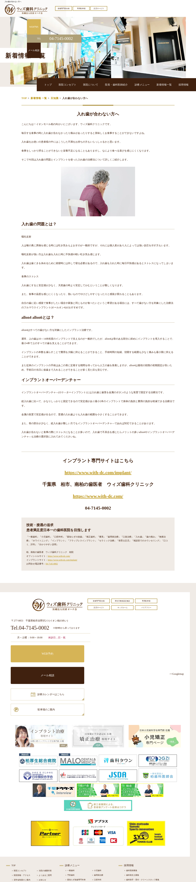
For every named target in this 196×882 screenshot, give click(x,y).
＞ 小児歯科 (96, 828)
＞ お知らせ (41, 837)
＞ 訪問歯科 (96, 860)
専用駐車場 (81, 8)
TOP (24, 98)
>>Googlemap (177, 674)
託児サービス (99, 8)
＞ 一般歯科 (70, 828)
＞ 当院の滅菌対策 (44, 828)
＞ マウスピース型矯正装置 (103, 856)
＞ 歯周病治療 (97, 832)
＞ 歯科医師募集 (130, 828)
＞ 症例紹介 (41, 846)
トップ (77, 84)
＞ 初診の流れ (17, 851)
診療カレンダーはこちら (33, 663)
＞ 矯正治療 (96, 846)
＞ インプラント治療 (100, 842)
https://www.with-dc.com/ (98, 496)
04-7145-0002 (52, 564)
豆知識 (54, 98)
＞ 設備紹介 (16, 846)
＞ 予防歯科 (70, 832)
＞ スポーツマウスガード (75, 856)
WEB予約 (30, 649)
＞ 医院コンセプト (19, 828)
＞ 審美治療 (70, 846)
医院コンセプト (92, 84)
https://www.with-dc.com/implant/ (98, 472)
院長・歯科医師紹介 (132, 84)
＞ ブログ (40, 842)
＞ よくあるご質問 (44, 833)
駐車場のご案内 (71, 663)
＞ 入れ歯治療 (70, 851)
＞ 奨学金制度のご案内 (20, 837)
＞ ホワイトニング (72, 842)
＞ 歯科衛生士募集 (131, 832)
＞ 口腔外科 (96, 837)
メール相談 (71, 649)
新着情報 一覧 (39, 98)
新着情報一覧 (170, 84)
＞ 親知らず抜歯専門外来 (75, 837)
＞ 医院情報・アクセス (20, 833)
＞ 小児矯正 (96, 851)
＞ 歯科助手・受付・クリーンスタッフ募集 (141, 837)
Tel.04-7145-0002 (30, 628)
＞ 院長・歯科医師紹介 (20, 842)
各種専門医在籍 (64, 8)
